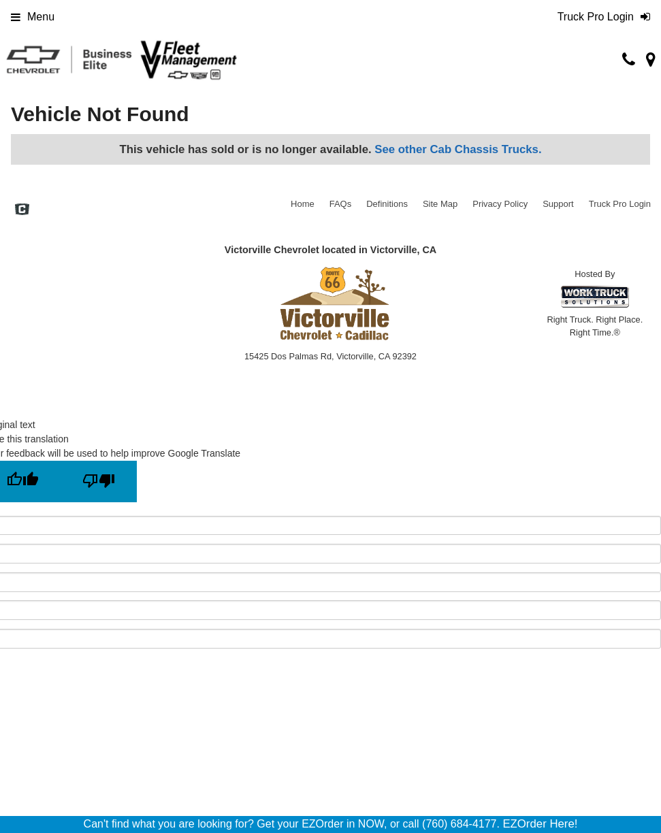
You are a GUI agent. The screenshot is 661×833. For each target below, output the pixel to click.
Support (558, 204)
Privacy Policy (500, 204)
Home (303, 204)
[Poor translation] (99, 481)
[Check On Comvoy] (22, 211)
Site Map (440, 204)
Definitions (387, 204)
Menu (32, 16)
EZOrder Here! (539, 823)
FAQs (340, 204)
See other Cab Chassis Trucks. (457, 149)
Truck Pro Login (620, 204)
